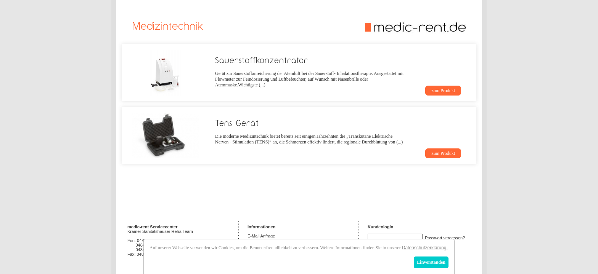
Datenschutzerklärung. (425, 247)
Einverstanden (431, 262)
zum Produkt (443, 90)
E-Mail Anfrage (261, 236)
